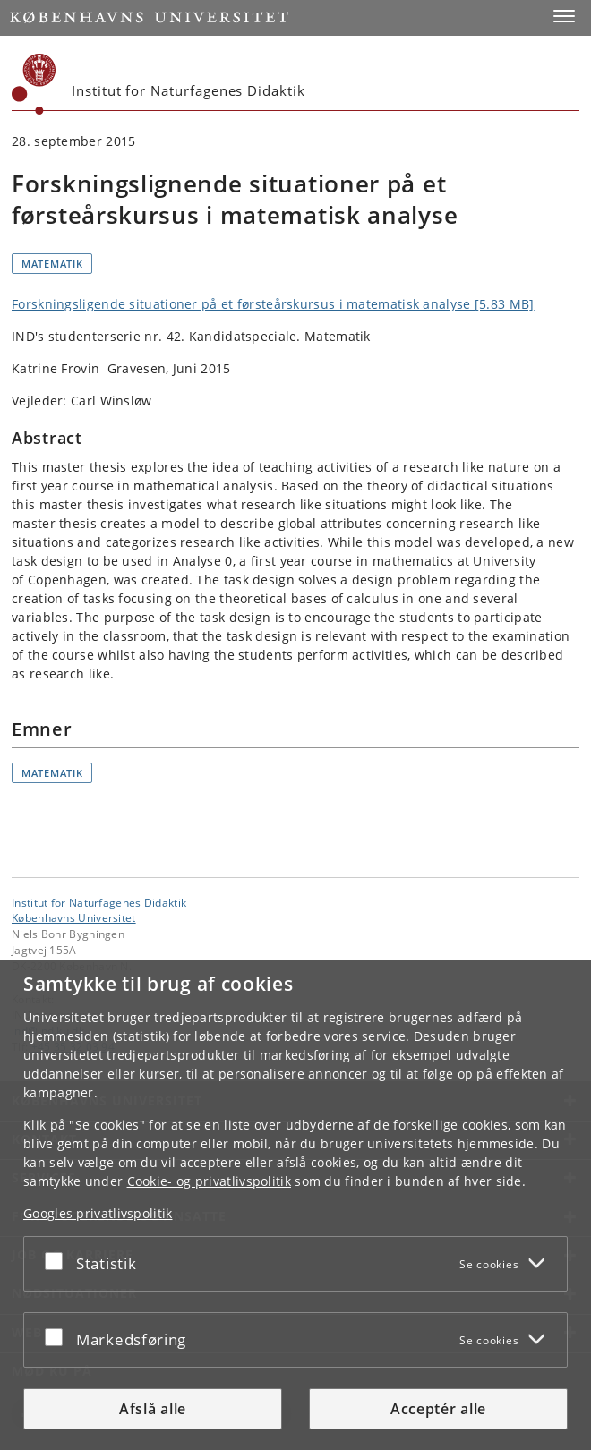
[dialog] (295, 1205)
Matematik (51, 263)
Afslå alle (152, 1409)
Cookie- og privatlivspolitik (209, 1181)
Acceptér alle (438, 1409)
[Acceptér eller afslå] (58, 1260)
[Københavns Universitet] (34, 84)
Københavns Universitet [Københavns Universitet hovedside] (74, 917)
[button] (564, 16)
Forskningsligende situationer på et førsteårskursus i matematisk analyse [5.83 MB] (273, 303)
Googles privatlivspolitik (98, 1213)
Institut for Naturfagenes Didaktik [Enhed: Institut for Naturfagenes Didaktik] (99, 902)
